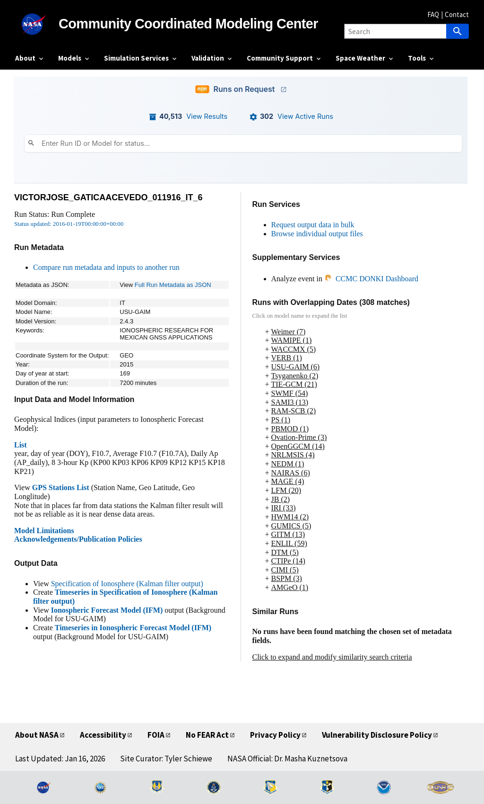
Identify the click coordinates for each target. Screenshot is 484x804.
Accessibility (103, 735)
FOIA (155, 735)
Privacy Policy (275, 735)
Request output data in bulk (312, 225)
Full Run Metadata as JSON (173, 284)
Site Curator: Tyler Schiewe (166, 758)
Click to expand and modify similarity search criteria (332, 657)
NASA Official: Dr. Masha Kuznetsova (287, 758)
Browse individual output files (317, 234)
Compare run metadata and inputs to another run (106, 267)
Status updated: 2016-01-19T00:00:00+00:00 (68, 224)
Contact (457, 14)
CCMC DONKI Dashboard (371, 279)
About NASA (37, 735)
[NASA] (37, 24)
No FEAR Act (207, 735)
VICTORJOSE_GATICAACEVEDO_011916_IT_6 (108, 197)
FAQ (433, 14)
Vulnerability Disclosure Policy (377, 735)
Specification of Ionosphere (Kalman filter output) (127, 584)
